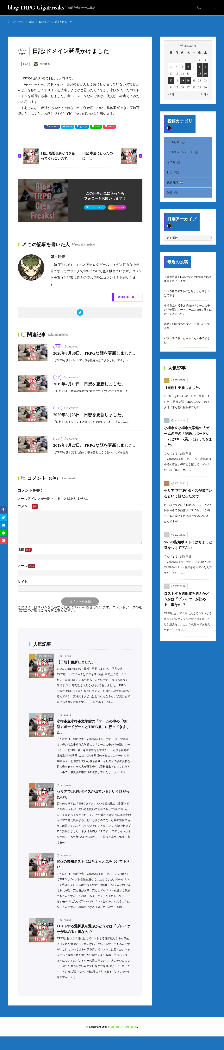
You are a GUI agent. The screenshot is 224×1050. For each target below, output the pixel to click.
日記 (31, 21)
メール (26, 579)
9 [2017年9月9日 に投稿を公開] (205, 66)
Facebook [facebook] (53, 126)
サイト (23, 595)
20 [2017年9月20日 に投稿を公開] (188, 80)
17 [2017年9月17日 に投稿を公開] (171, 80)
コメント (28, 520)
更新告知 (47, 670)
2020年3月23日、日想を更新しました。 (92, 421)
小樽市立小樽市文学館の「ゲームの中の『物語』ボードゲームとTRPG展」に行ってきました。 (93, 740)
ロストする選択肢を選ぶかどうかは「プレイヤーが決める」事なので (188, 599)
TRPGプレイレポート (182, 152)
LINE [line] (97, 126)
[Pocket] (3, 540)
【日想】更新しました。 (77, 676)
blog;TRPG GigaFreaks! (51, 8)
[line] (3, 532)
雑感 (172, 193)
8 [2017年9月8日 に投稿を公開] (199, 66)
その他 (173, 162)
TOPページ (17, 21)
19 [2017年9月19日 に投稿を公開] (182, 80)
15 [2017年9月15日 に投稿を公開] (199, 73)
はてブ (83, 126)
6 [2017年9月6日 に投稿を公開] (188, 66)
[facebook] (3, 509)
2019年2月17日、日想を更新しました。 (92, 391)
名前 (25, 563)
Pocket (111, 126)
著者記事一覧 (126, 297)
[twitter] (80, 312)
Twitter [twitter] (69, 126)
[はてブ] (3, 525)
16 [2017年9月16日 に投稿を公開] (205, 73)
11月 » (204, 94)
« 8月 (171, 94)
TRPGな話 (46, 799)
